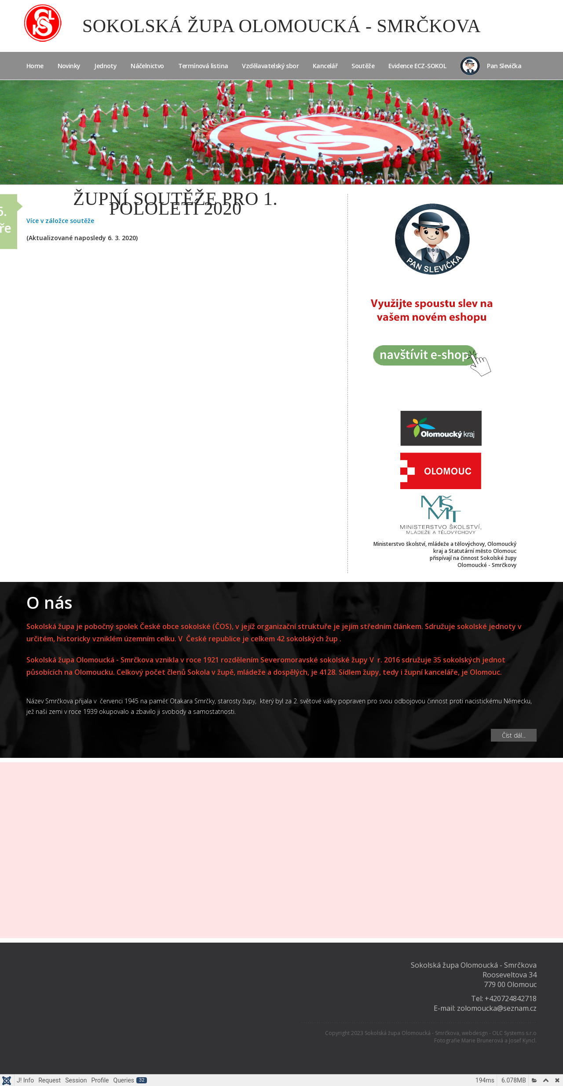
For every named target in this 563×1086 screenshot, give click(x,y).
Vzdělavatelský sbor (270, 66)
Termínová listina (203, 66)
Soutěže (362, 66)
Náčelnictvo (147, 66)
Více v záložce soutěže (60, 220)
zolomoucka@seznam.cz (497, 1008)
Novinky (69, 66)
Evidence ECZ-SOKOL (417, 66)
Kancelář (325, 66)
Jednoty (105, 66)
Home (35, 66)
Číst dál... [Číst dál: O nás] (514, 735)
